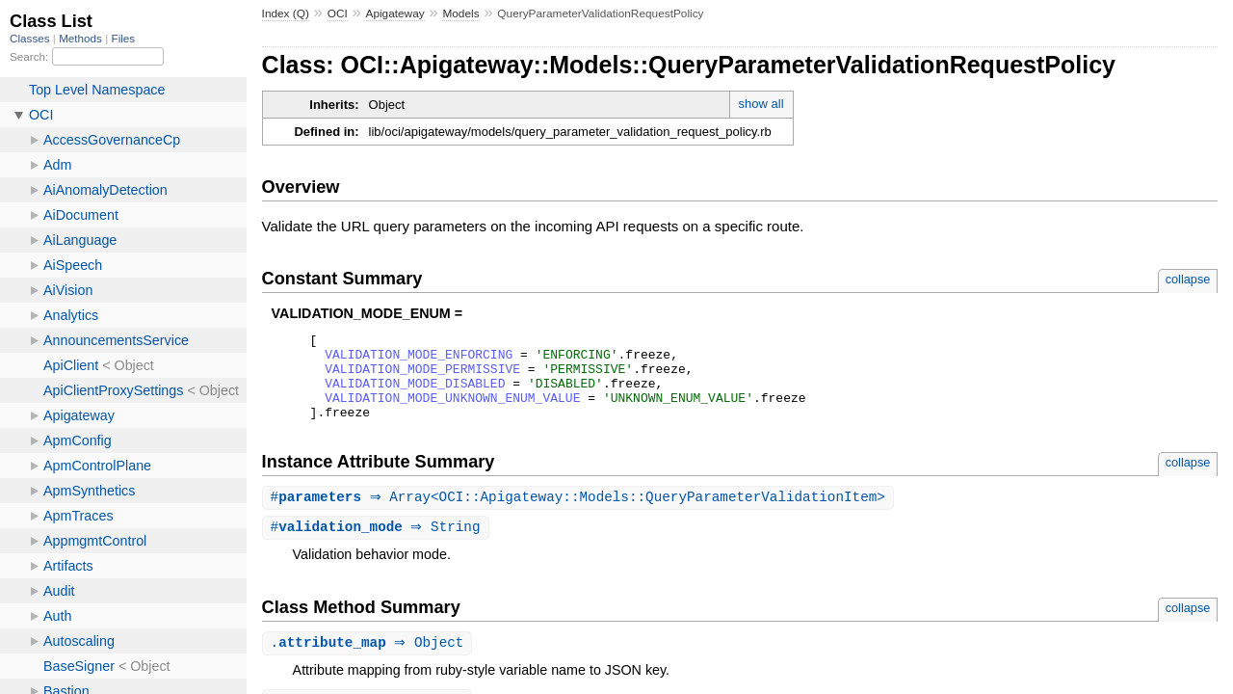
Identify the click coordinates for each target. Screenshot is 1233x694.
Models (460, 13)
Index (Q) (285, 13)
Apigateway (395, 13)
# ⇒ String (378, 546)
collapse (1188, 279)
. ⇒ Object (370, 663)
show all (761, 103)
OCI (338, 13)
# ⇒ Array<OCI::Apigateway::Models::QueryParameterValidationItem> (580, 515)
